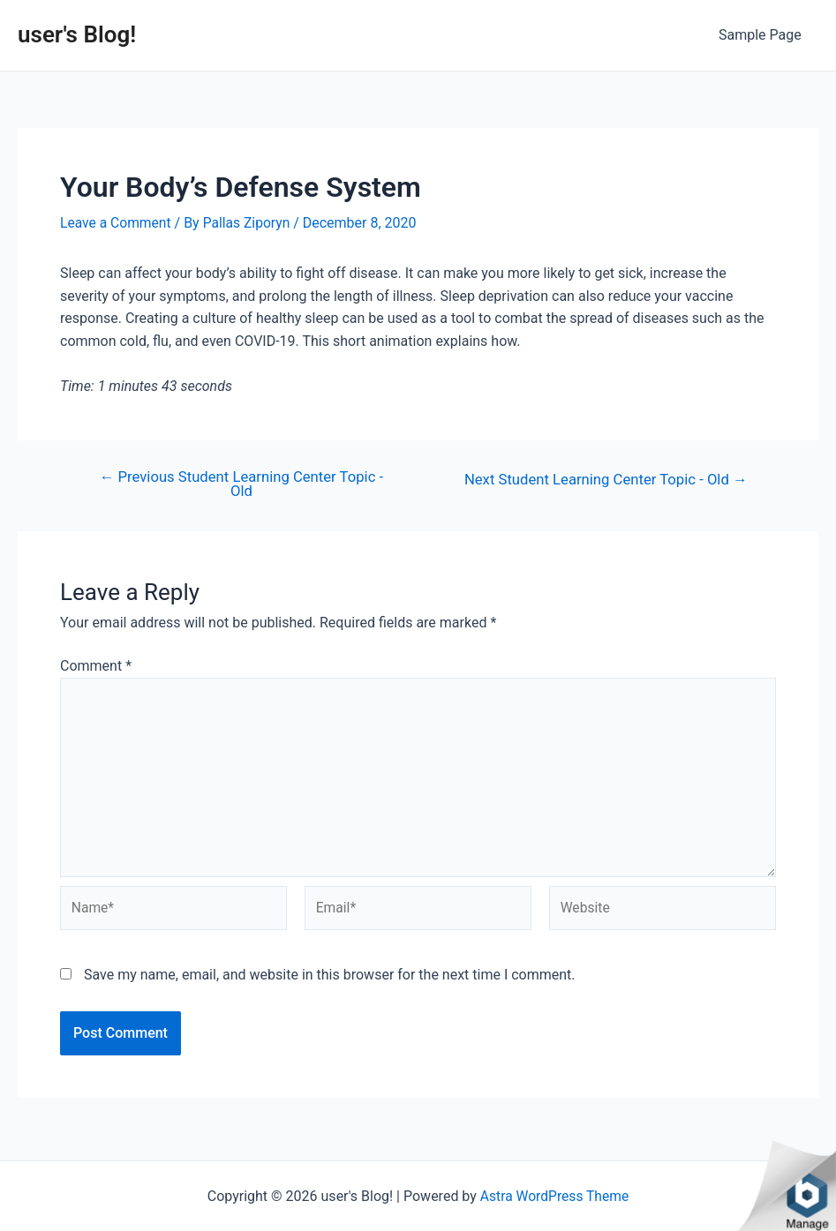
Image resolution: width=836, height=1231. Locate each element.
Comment (96, 666)
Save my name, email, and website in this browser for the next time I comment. (330, 980)
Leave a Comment (117, 222)
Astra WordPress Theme (554, 1196)
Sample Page (762, 34)
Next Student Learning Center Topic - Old (602, 478)
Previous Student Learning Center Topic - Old (241, 484)
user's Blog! (77, 34)
